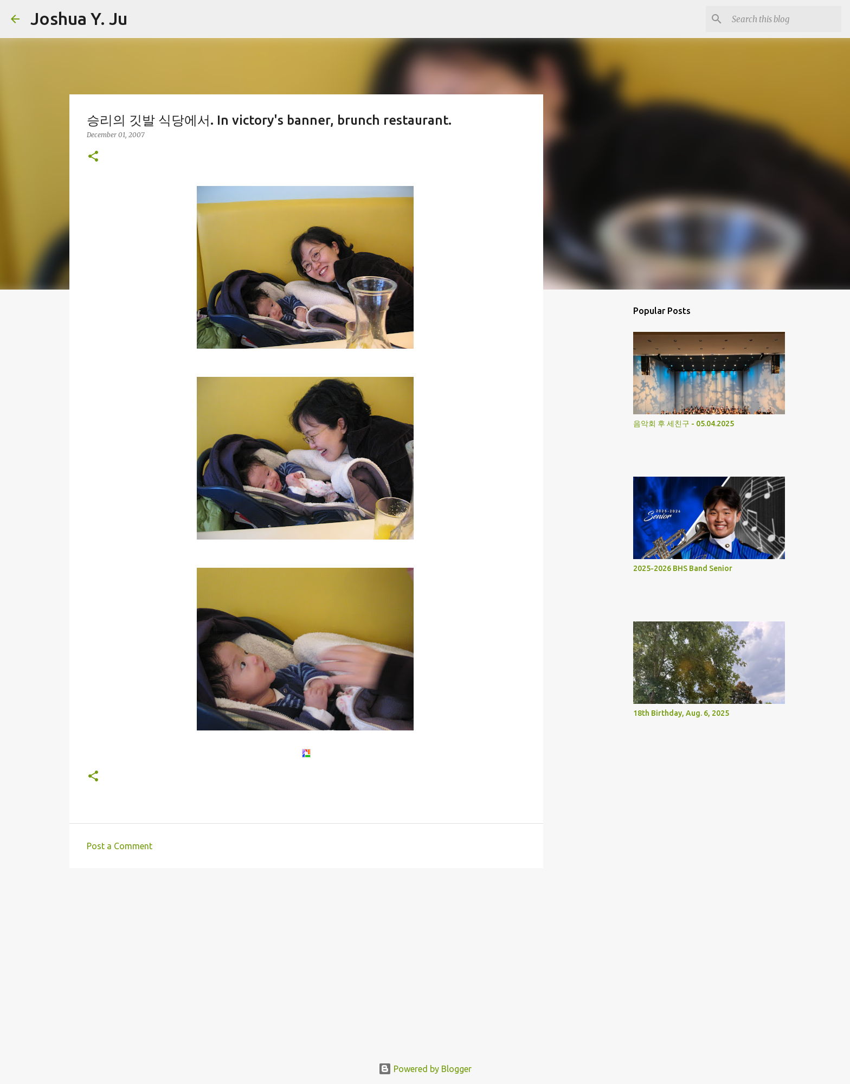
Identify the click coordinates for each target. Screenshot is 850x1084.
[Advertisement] (306, 960)
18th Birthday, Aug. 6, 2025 (681, 713)
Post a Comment (119, 846)
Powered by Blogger (425, 1069)
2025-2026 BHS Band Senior (682, 568)
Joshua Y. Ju (78, 18)
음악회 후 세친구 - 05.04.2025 (683, 423)
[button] (93, 157)
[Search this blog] (784, 19)
